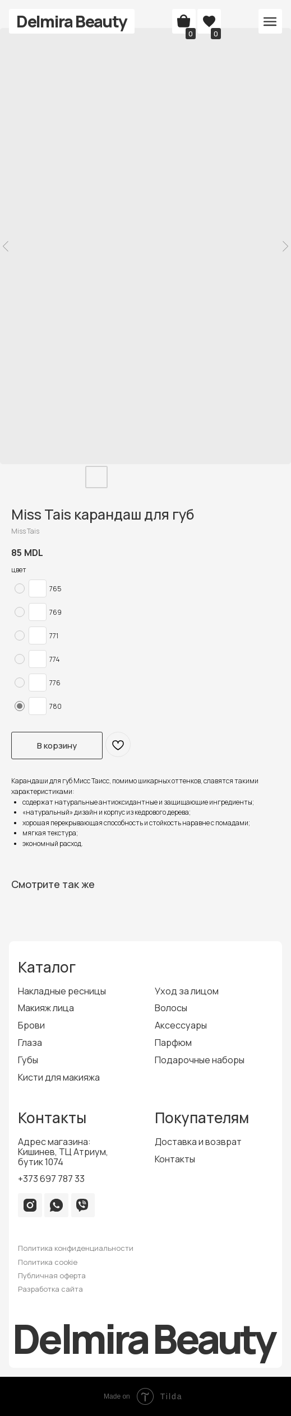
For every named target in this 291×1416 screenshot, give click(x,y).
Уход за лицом (187, 991)
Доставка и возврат (198, 1141)
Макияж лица (46, 1008)
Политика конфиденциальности (75, 1248)
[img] (30, 1205)
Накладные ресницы (62, 991)
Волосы (171, 1008)
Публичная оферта (52, 1275)
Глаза (30, 1042)
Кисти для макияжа (59, 1077)
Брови (31, 1025)
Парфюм (173, 1042)
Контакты (175, 1159)
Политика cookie (47, 1262)
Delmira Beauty (71, 21)
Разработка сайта (50, 1289)
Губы (28, 1060)
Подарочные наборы (199, 1060)
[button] (270, 21)
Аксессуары (181, 1025)
